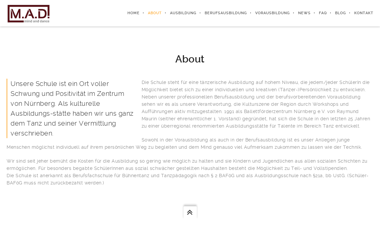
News (304, 13)
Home (133, 13)
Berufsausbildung (226, 13)
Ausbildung (183, 13)
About (155, 13)
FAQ (323, 13)
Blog (340, 13)
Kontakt (363, 13)
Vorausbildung (272, 13)
